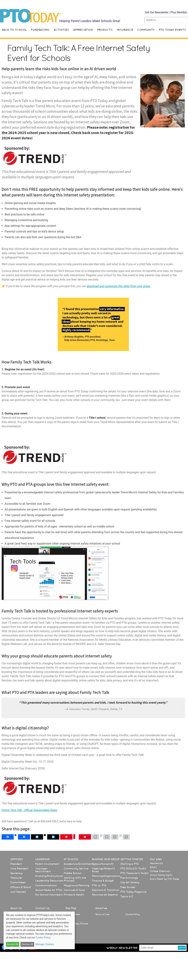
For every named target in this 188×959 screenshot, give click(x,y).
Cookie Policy (132, 914)
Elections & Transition (105, 890)
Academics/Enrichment (78, 863)
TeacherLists (156, 863)
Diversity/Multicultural (49, 876)
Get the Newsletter (156, 12)
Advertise (101, 908)
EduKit (153, 867)
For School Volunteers (48, 894)
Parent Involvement (47, 863)
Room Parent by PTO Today (164, 879)
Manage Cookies (44, 944)
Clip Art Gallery (129, 882)
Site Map (70, 908)
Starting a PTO (129, 863)
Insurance (125, 29)
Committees (17, 882)
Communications (46, 885)
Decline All (27, 944)
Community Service (76, 868)
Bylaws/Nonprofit (103, 863)
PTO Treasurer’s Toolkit (134, 873)
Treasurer (16, 877)
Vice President (19, 868)
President (16, 863)
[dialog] (39, 930)
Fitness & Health (74, 894)
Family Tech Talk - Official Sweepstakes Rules (29, 810)
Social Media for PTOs (48, 890)
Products (105, 29)
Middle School (72, 873)
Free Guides (127, 887)
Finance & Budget (103, 880)
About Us (16, 908)
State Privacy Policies (76, 923)
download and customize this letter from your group (118, 286)
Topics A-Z (126, 896)
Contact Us (42, 908)
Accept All (12, 944)
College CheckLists (160, 871)
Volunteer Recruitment (43, 870)
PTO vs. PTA (99, 885)
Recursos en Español (105, 894)
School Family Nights (161, 875)
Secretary (16, 873)
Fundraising (40, 29)
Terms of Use (102, 914)
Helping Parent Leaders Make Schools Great (89, 21)
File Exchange (129, 877)
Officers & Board (20, 887)
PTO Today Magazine (133, 891)
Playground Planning (76, 885)
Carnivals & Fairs (74, 890)
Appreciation (83, 29)
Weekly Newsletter (121, 947)
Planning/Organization (106, 876)
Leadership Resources (49, 880)
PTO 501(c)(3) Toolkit (133, 868)
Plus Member (179, 12)
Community (146, 29)
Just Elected (18, 891)
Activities (61, 29)
